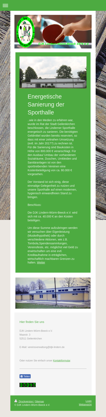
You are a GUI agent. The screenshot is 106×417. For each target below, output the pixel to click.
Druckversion (24, 401)
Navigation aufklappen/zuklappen (53, 5)
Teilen (25, 376)
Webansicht (85, 404)
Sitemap (39, 401)
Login (89, 401)
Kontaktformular (61, 360)
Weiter (41, 262)
